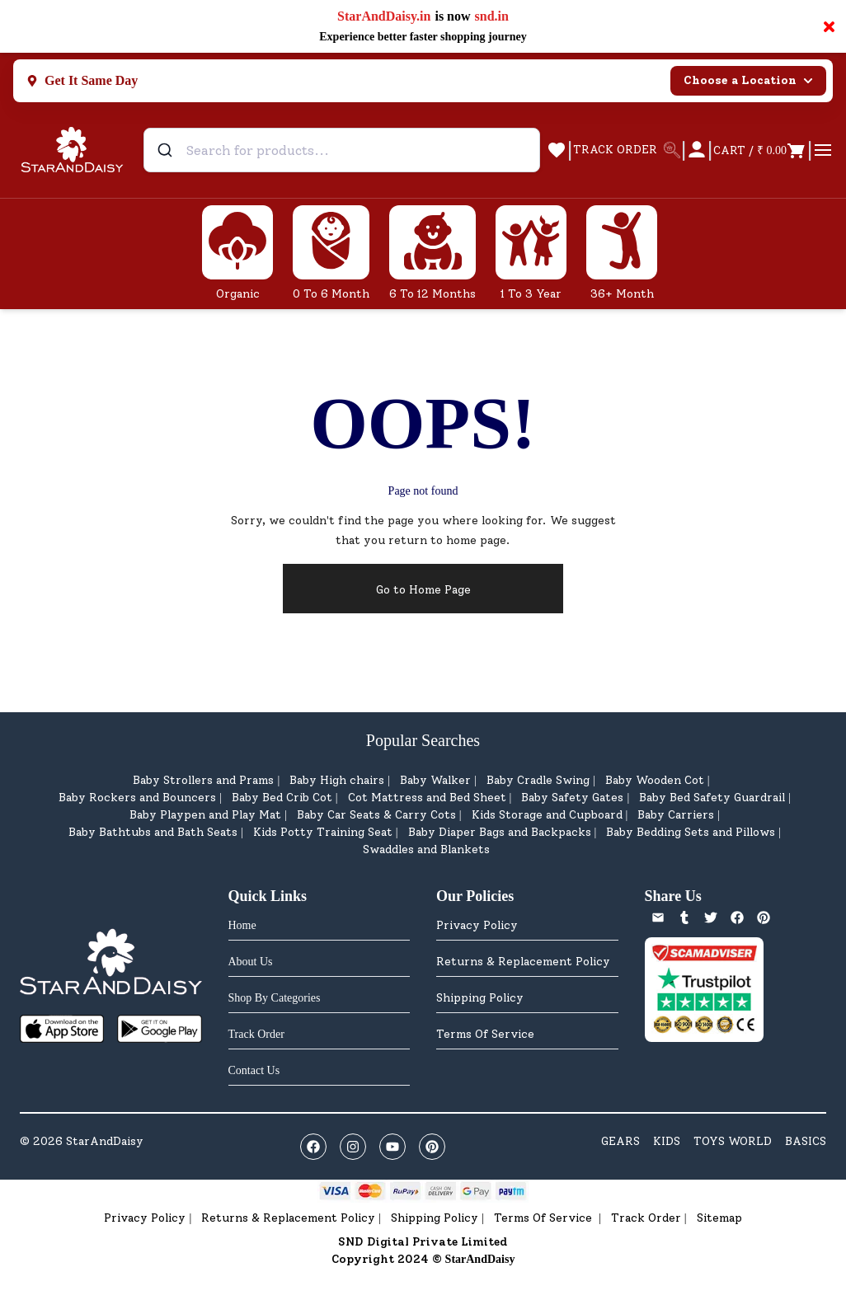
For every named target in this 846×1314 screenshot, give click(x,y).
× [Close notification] (829, 26)
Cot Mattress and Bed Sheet (427, 798)
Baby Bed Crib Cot (282, 798)
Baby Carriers (675, 815)
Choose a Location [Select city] (748, 80)
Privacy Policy (477, 925)
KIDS (666, 1141)
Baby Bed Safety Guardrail (712, 798)
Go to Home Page (423, 590)
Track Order (646, 1218)
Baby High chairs (336, 780)
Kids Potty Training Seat (322, 832)
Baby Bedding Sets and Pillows (690, 832)
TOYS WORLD (732, 1141)
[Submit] (167, 150)
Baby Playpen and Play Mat (205, 815)
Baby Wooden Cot (654, 780)
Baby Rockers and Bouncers (137, 798)
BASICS (805, 1141)
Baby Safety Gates (572, 798)
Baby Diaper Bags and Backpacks (499, 832)
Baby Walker (435, 780)
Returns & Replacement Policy (523, 962)
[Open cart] (759, 150)
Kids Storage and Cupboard (547, 815)
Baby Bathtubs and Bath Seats (152, 832)
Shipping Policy (480, 998)
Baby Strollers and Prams (203, 780)
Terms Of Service (485, 1034)
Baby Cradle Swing (538, 780)
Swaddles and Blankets (426, 849)
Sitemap (719, 1218)
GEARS (620, 1141)
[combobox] (342, 150)
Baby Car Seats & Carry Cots (376, 815)
